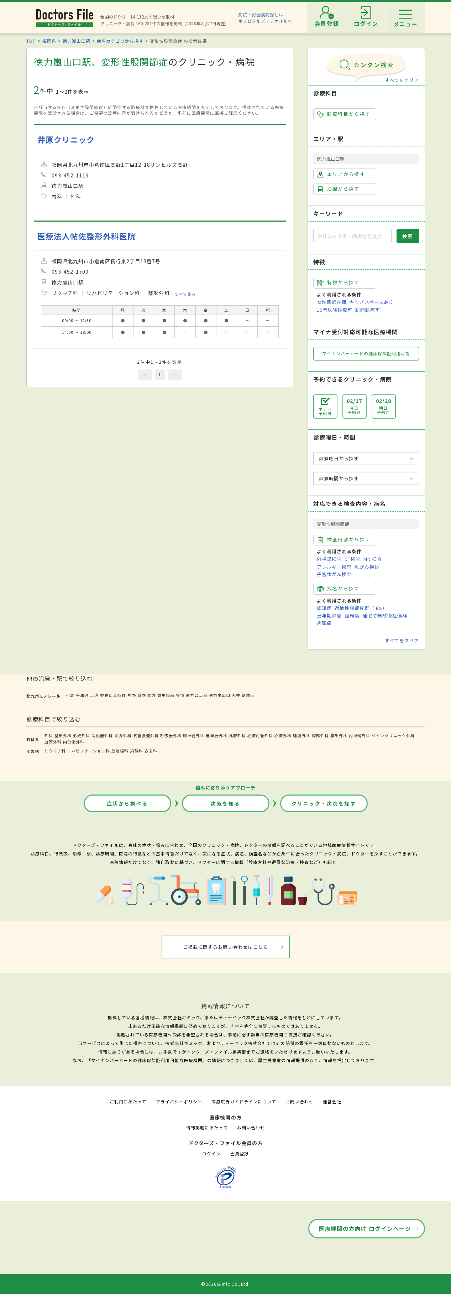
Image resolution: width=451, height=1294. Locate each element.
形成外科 (81, 735)
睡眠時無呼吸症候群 (384, 615)
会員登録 (239, 1153)
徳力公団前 (196, 695)
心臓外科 (283, 735)
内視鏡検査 (329, 558)
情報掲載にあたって (206, 1127)
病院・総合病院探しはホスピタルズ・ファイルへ (265, 17)
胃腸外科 (122, 735)
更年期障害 (329, 615)
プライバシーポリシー (179, 1101)
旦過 (94, 695)
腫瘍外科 (301, 735)
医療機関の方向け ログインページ (365, 1228)
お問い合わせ (299, 1101)
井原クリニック (66, 139)
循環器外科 (216, 735)
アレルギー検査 (334, 566)
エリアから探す (341, 174)
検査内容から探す (344, 539)
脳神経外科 (193, 735)
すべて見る (185, 293)
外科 (48, 735)
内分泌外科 (73, 742)
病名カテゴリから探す (120, 41)
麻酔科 (136, 751)
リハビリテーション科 (88, 751)
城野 (141, 695)
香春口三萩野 (113, 695)
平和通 (82, 695)
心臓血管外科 (260, 735)
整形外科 (63, 735)
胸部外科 (320, 735)
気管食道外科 (146, 735)
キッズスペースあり (372, 302)
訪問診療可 (367, 309)
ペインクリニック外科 (393, 735)
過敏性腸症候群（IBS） (361, 608)
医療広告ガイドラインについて (244, 1101)
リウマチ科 (55, 751)
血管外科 (53, 742)
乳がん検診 (367, 566)
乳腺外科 (237, 735)
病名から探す (338, 588)
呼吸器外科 (171, 735)
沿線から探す (338, 188)
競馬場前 (165, 695)
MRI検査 (372, 558)
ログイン (211, 1153)
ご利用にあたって (128, 1101)
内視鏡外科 (359, 735)
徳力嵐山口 (219, 695)
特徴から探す (338, 282)
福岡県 (49, 41)
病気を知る (225, 803)
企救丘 (248, 695)
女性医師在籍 (332, 302)
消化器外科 (102, 735)
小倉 (70, 695)
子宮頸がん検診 (334, 574)
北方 (151, 695)
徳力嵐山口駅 (76, 41)
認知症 (324, 608)
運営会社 (332, 1101)
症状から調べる (127, 803)
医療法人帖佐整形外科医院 (86, 236)
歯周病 (352, 615)
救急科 (151, 751)
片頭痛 (324, 623)
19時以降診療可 (334, 309)
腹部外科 (338, 735)
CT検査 (353, 558)
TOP (31, 41)
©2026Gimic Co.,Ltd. (225, 1284)
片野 (131, 695)
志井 (236, 695)
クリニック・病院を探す (324, 803)
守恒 (180, 695)
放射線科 (120, 751)
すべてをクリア (402, 80)
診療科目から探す (344, 114)
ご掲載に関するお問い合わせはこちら (225, 946)
